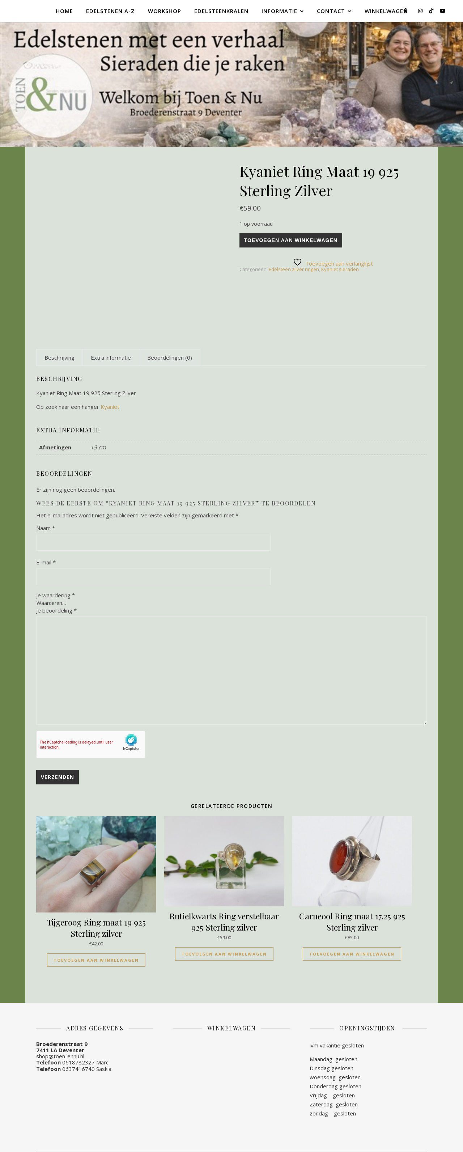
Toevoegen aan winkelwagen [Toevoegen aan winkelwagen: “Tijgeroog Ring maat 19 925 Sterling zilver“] (96, 960)
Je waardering (55, 595)
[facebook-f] (405, 10)
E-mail (46, 562)
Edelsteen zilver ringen (294, 269)
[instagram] (421, 10)
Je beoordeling (56, 610)
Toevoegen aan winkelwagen (290, 240)
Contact (331, 10)
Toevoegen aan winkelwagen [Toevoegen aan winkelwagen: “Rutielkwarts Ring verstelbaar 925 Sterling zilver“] (224, 954)
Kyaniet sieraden (340, 269)
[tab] (59, 357)
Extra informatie (111, 357)
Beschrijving (59, 357)
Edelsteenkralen (221, 10)
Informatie (279, 10)
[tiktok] (432, 10)
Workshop (164, 10)
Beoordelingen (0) (169, 357)
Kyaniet (111, 406)
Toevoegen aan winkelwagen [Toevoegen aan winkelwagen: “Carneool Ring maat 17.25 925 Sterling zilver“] (352, 954)
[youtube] (443, 10)
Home (64, 10)
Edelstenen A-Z (110, 10)
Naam (45, 527)
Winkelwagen (386, 10)
